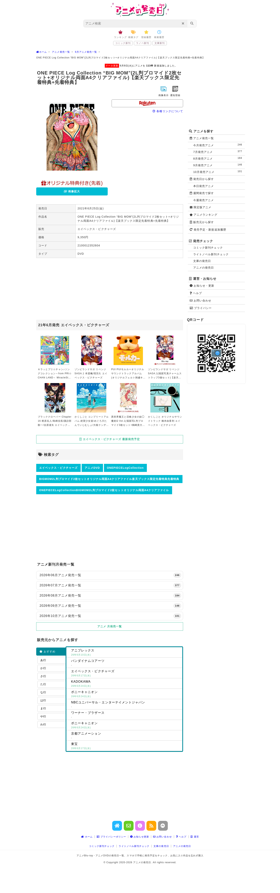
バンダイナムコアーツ (126, 663)
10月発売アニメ (218, 172)
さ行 (43, 676)
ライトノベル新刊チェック (211, 254)
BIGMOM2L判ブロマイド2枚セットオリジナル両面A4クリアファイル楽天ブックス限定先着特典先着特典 (109, 479)
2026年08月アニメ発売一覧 (110, 595)
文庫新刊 (159, 43)
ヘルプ (196, 293)
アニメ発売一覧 (202, 138)
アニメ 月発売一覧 (109, 626)
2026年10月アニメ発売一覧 (110, 616)
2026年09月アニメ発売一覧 (110, 606)
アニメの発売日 (203, 267)
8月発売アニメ (218, 158)
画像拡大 (72, 191)
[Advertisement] (109, 289)
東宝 (126, 746)
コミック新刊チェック (208, 247)
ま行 (43, 708)
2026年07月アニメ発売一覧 (110, 585)
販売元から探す (202, 222)
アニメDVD (92, 467)
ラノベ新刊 (142, 43)
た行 (43, 684)
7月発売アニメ (218, 152)
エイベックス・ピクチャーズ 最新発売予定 (109, 439)
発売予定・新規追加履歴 (208, 229)
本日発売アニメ (203, 186)
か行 (43, 668)
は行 (43, 700)
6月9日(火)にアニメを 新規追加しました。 (141, 66)
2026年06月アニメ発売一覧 (110, 575)
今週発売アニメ (203, 200)
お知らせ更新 (139, 836)
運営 (195, 836)
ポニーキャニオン (126, 694)
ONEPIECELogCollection (125, 467)
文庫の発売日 (202, 261)
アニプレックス (126, 653)
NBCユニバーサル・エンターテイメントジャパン (126, 705)
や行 (43, 716)
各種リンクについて (168, 111)
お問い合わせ (200, 300)
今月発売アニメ (218, 145)
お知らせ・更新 (202, 285)
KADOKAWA (126, 684)
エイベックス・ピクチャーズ (58, 467)
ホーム (87, 836)
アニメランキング (203, 214)
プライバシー (201, 308)
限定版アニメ (200, 207)
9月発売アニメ (218, 165)
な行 (43, 692)
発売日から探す (202, 179)
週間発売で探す (202, 193)
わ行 (43, 724)
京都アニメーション (126, 736)
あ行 (43, 660)
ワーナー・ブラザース (126, 715)
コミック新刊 (123, 43)
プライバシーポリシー (111, 836)
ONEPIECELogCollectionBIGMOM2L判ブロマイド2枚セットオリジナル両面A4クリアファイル (104, 490)
